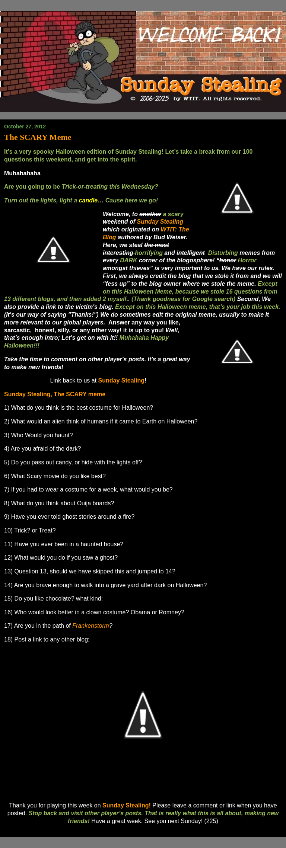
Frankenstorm (90, 626)
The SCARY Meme (38, 137)
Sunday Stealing (121, 380)
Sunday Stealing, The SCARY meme (54, 394)
